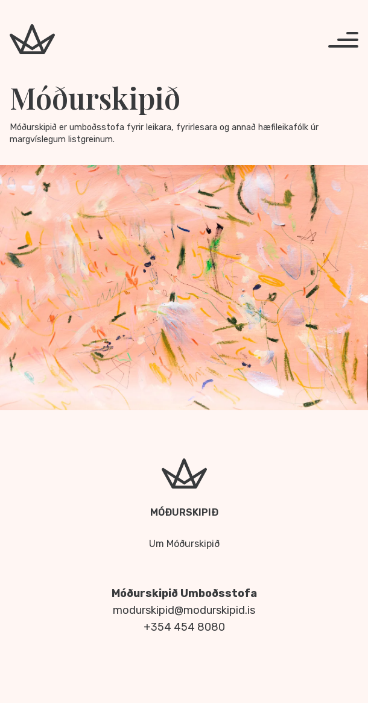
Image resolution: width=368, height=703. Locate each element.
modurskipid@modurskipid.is (184, 610)
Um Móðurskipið (184, 543)
